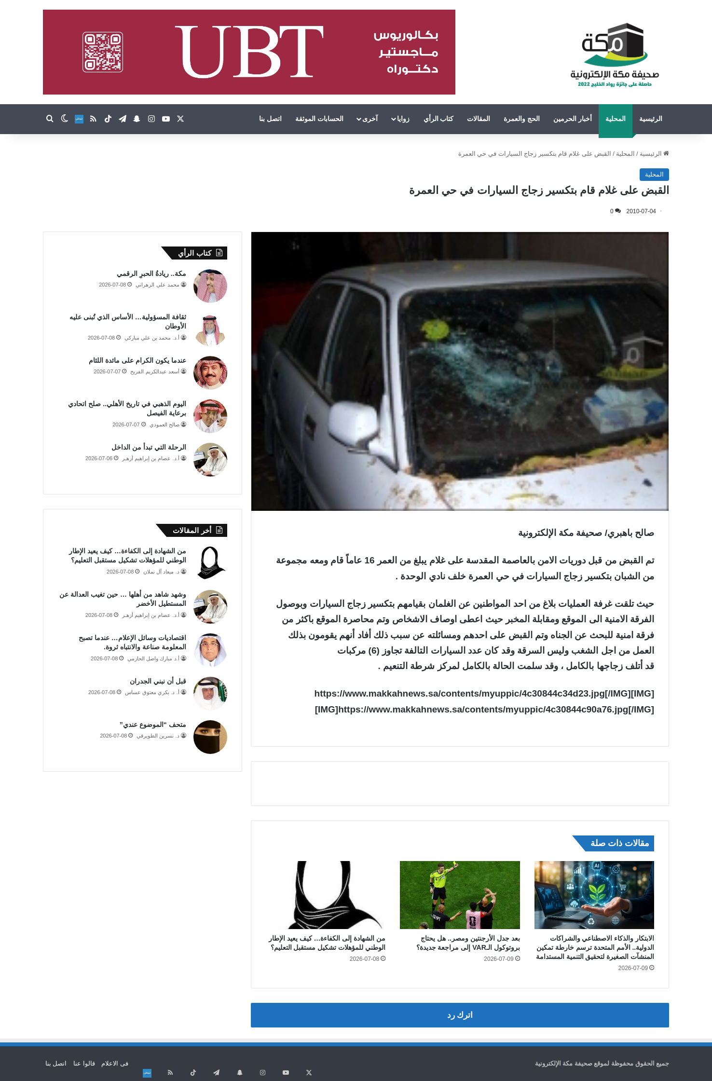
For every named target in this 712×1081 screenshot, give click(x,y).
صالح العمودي (164, 424)
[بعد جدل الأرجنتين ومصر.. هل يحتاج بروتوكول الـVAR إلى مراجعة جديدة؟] (460, 895)
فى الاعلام (114, 1063)
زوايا (403, 119)
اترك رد (460, 1015)
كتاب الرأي (439, 119)
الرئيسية (650, 119)
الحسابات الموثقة (319, 119)
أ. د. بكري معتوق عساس (152, 692)
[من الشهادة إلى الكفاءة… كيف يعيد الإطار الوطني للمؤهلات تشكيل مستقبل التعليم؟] (326, 895)
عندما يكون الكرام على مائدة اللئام (137, 360)
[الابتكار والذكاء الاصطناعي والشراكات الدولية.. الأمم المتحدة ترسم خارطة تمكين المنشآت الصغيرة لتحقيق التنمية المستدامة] (594, 895)
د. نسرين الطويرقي (158, 736)
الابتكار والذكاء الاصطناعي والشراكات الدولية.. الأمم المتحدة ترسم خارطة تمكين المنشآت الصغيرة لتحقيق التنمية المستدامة (595, 947)
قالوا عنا (84, 1063)
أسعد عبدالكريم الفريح (154, 371)
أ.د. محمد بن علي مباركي (151, 338)
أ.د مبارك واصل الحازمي (153, 658)
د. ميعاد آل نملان (161, 572)
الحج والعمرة (522, 119)
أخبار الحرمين (572, 119)
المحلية (615, 119)
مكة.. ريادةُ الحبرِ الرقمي (151, 273)
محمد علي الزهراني (157, 284)
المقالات (478, 119)
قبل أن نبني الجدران (158, 681)
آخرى (370, 119)
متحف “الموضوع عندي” (153, 724)
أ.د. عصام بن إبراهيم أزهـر (150, 458)
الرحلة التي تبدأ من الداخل (148, 447)
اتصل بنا (270, 119)
